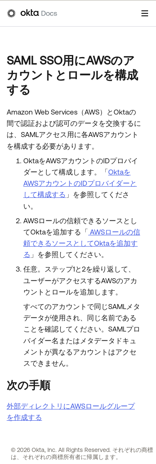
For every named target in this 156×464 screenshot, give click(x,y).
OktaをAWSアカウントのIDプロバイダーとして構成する (80, 183)
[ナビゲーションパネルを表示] (144, 13)
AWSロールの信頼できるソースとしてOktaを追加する (81, 243)
